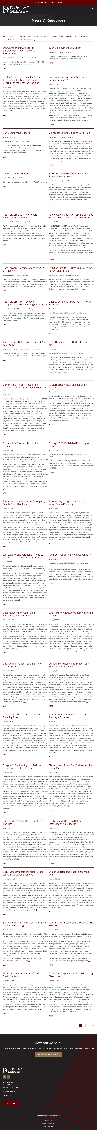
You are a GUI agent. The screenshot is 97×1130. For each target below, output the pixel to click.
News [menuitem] (61, 37)
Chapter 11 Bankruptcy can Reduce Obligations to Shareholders (22, 767)
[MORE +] (6, 69)
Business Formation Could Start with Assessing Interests (22, 665)
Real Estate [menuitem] (11, 40)
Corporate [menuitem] (11, 37)
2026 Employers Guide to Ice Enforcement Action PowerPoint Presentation (20, 50)
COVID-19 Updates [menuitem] (24, 37)
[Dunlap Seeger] (16, 7)
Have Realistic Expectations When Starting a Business (67, 716)
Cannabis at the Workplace (17, 173)
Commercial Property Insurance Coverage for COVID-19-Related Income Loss (25, 387)
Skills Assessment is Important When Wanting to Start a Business (23, 873)
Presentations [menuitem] (71, 37)
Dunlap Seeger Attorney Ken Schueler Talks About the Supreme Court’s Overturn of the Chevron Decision (23, 80)
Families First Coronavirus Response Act (70, 554)
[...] (87, 120)
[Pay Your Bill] (11, 1103)
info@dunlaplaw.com (10, 1091)
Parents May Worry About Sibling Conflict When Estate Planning (71, 503)
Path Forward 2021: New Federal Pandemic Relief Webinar (20, 216)
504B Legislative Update (16, 132)
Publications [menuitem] (83, 37)
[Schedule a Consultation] (48, 1054)
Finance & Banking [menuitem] (40, 37)
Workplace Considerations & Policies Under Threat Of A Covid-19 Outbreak (23, 556)
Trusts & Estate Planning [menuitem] (26, 40)
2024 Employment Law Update (65, 47)
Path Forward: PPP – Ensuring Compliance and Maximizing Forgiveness (25, 303)
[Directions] (56, 2)
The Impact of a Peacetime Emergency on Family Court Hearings (25, 503)
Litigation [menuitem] (53, 37)
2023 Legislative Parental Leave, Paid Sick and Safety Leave (68, 175)
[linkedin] (8, 1077)
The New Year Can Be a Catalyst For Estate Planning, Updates (67, 822)
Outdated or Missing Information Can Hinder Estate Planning (68, 665)
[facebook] (4, 1077)
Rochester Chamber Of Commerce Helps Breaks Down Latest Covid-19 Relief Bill (70, 216)
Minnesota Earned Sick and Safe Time (69, 132)
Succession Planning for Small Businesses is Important (19, 614)
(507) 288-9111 (8, 1095)
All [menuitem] (4, 37)
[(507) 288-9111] (41, 2)
